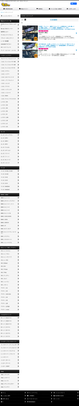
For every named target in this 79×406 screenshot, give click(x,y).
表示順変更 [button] (53, 19)
